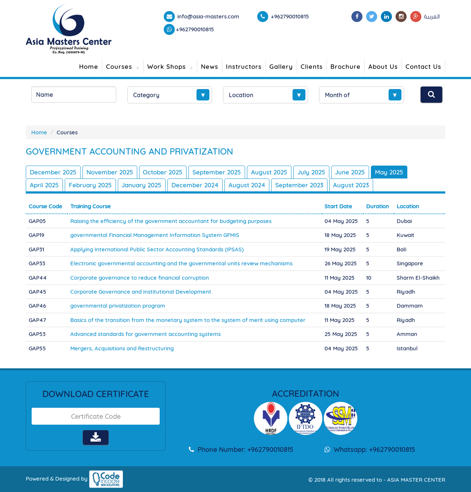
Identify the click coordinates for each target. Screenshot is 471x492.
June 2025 (351, 172)
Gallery (281, 66)
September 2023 (300, 185)
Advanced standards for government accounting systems (145, 333)
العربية (432, 17)
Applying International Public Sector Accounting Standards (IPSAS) (157, 249)
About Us (383, 66)
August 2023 (352, 185)
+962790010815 (195, 29)
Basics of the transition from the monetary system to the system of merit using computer (187, 319)
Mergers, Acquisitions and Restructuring (122, 348)
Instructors (244, 66)
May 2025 (390, 172)
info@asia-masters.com (207, 16)
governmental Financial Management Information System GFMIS (154, 234)
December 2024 (195, 185)
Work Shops (166, 66)
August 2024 (247, 185)
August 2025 (269, 172)
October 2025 (163, 172)
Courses (119, 66)
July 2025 (312, 172)
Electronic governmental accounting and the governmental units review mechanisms (181, 263)
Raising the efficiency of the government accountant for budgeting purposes (171, 220)
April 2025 (44, 185)
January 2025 (142, 185)
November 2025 (109, 172)
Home (88, 66)
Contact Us (423, 66)
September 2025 (217, 172)
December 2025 (53, 172)
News (209, 66)
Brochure (345, 66)
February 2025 (90, 185)
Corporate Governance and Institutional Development (140, 291)
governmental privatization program (117, 305)
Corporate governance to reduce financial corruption (139, 277)
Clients (312, 66)
